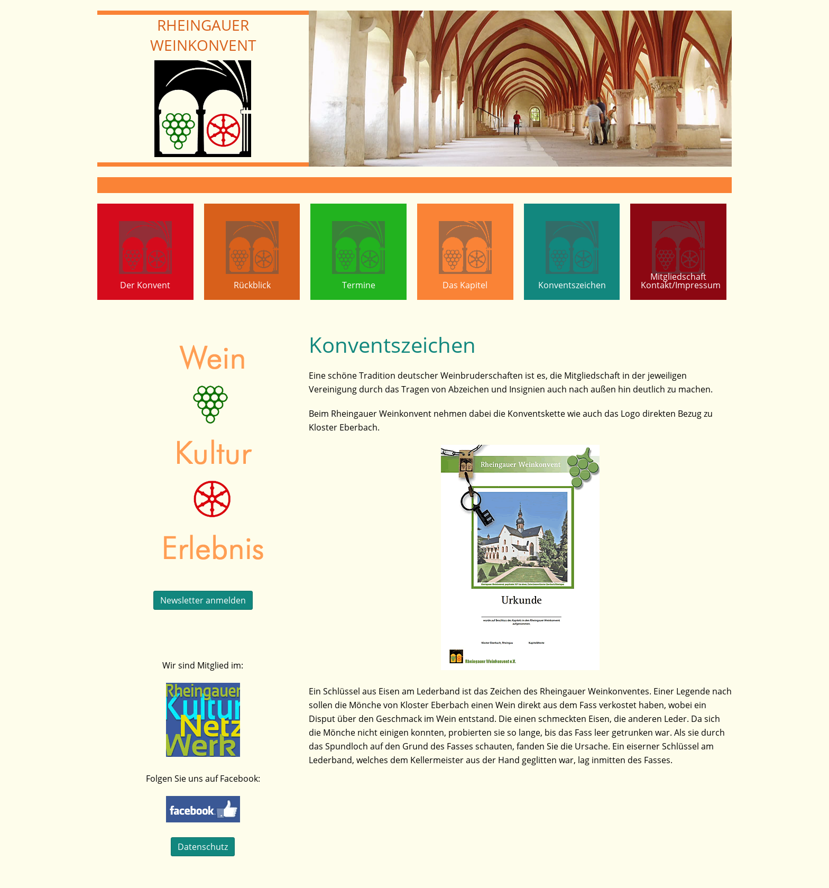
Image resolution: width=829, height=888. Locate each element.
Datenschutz (203, 847)
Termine (358, 285)
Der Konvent (145, 285)
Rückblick (252, 285)
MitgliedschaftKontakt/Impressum (681, 281)
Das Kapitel (465, 285)
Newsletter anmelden (203, 600)
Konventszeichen (572, 285)
